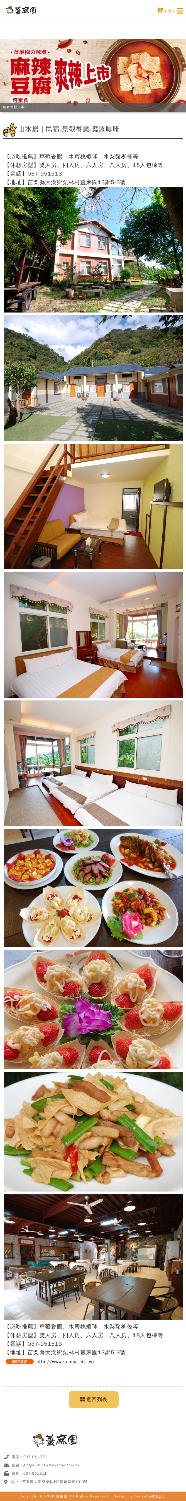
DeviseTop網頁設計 (150, 1496)
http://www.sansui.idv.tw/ (65, 1362)
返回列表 (93, 1399)
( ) (166, 10)
